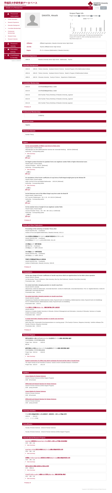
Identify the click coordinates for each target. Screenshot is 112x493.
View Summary (30, 153)
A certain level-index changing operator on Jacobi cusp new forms (44, 318)
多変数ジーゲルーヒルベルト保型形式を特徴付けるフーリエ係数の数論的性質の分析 (47, 457)
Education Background (13, 25)
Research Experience (13, 22)
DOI (28, 156)
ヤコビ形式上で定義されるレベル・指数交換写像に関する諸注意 (42, 307)
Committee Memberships (14, 28)
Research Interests (13, 39)
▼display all (27, 106)
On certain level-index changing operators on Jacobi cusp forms (44, 296)
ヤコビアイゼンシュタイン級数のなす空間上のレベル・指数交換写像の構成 (45, 474)
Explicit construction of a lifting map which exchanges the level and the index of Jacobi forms (52, 360)
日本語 (97, 8)
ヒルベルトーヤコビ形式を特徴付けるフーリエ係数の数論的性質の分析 (44, 449)
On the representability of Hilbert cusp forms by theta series (42, 146)
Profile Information (12, 19)
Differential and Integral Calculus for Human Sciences (40, 383)
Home (89, 7)
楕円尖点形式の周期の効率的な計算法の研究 (37, 466)
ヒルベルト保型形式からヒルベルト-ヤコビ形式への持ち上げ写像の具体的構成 (46, 441)
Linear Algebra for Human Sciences (35, 376)
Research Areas (12, 36)
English (103, 8)
